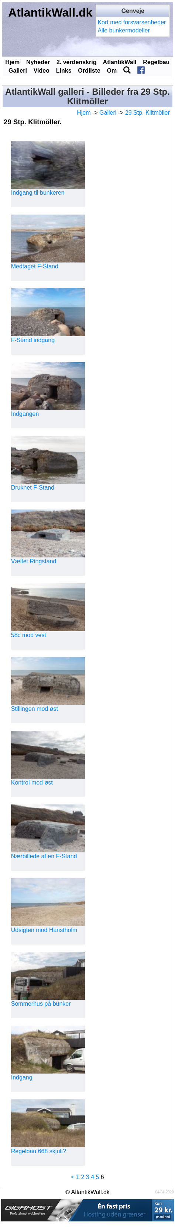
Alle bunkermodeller (123, 30)
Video (41, 70)
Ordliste (89, 70)
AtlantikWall (120, 62)
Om (112, 70)
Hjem (12, 62)
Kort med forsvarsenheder (131, 22)
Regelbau (156, 62)
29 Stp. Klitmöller (147, 112)
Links (64, 70)
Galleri (17, 70)
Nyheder (38, 62)
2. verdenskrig (76, 62)
